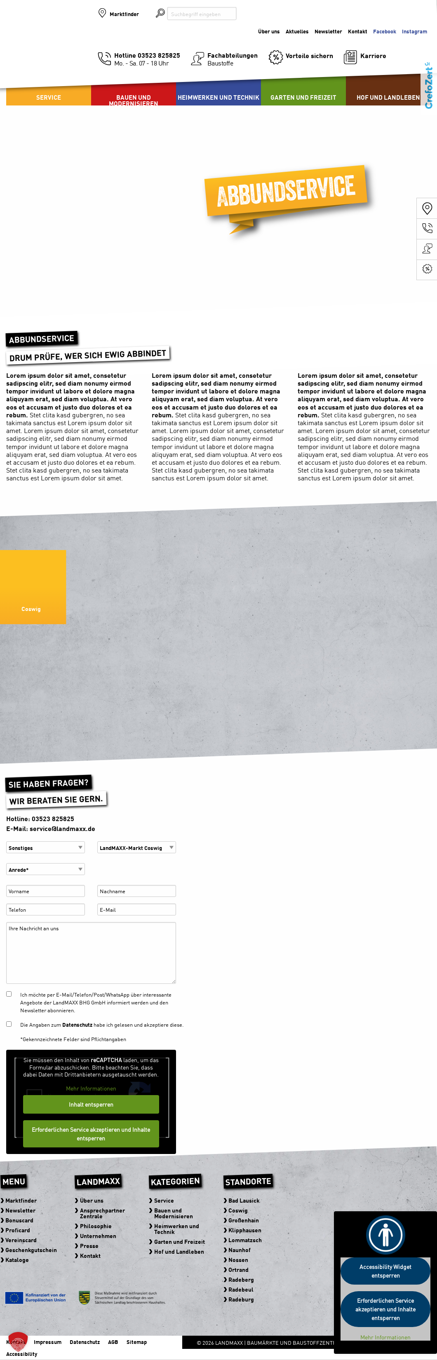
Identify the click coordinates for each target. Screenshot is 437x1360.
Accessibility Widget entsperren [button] (385, 1270)
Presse (89, 1245)
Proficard (18, 1230)
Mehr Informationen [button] (91, 1088)
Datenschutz (77, 1024)
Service (48, 97)
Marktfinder (124, 14)
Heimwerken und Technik (218, 97)
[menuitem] (133, 84)
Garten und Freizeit (303, 97)
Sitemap (137, 1342)
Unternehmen (98, 1235)
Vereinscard (21, 1240)
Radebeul (241, 1289)
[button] (18, 1342)
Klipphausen (244, 1230)
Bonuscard (20, 1220)
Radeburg (241, 1299)
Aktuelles (297, 31)
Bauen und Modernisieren (133, 100)
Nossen (238, 1259)
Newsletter (328, 31)
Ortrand (238, 1269)
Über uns (269, 31)
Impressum (47, 1342)
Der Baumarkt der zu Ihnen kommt (387, 33)
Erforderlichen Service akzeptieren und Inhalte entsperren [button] (91, 1133)
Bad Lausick (244, 1200)
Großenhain (243, 1220)
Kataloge (17, 1259)
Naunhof (239, 1249)
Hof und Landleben (388, 97)
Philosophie (96, 1226)
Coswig (238, 1210)
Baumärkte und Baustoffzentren (50, 41)
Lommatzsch (245, 1240)
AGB (113, 1342)
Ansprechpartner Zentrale (102, 1213)
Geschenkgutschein (31, 1249)
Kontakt (90, 1255)
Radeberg (241, 1279)
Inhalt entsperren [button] (91, 1104)
